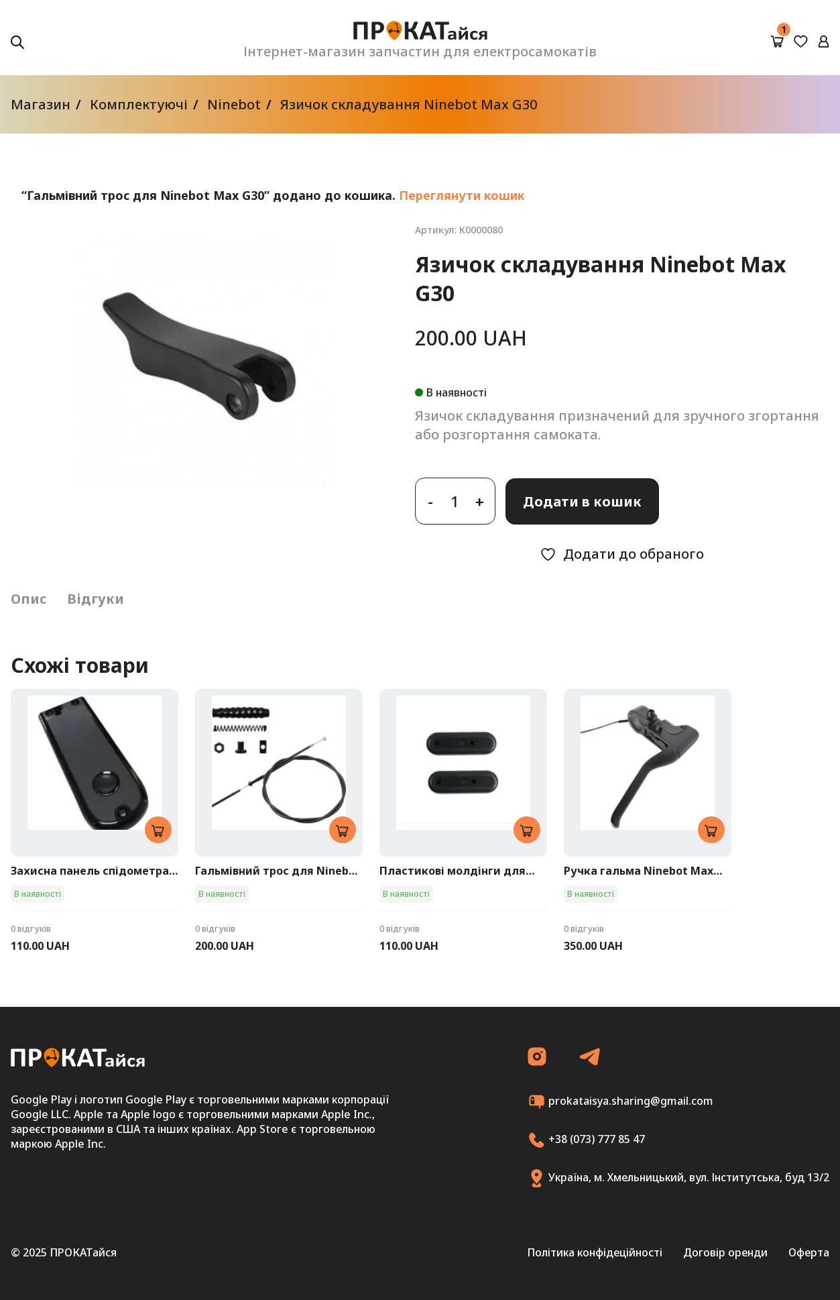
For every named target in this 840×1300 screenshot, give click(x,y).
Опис (29, 599)
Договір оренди (725, 1252)
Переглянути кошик (461, 195)
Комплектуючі (139, 104)
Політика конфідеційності (594, 1252)
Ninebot (234, 104)
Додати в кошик (582, 501)
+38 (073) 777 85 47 (586, 1140)
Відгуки (95, 599)
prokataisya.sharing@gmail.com (620, 1102)
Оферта (808, 1252)
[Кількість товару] (455, 501)
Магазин (40, 104)
